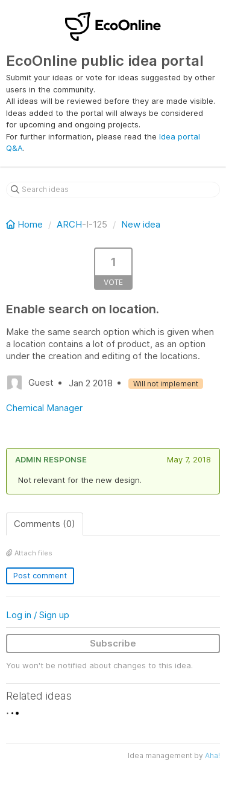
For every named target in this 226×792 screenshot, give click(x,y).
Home (25, 224)
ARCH (69, 224)
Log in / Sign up (37, 615)
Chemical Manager (44, 408)
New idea (140, 224)
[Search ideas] (113, 189)
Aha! (212, 755)
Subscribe (113, 643)
